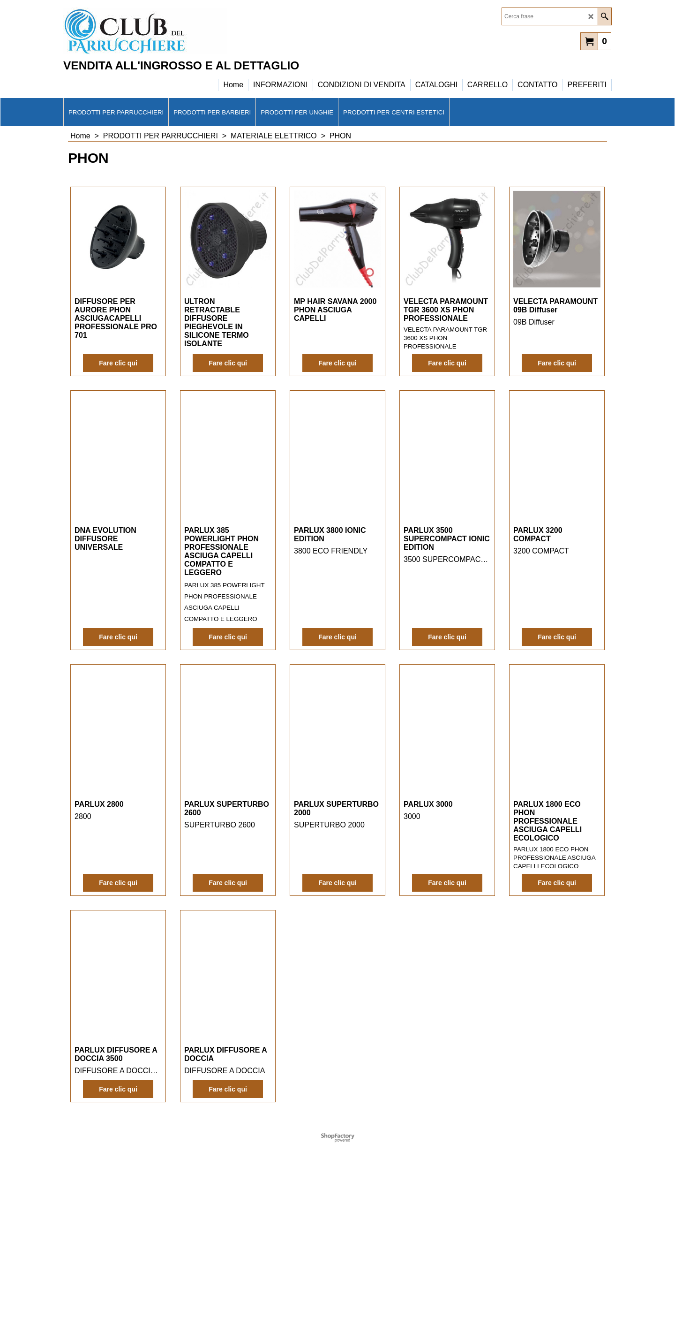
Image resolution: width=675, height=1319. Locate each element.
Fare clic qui (118, 380)
